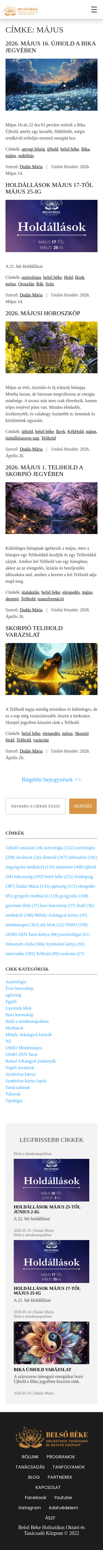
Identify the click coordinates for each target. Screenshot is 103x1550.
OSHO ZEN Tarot (21, 1054)
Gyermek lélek (18, 1008)
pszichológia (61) (74, 934)
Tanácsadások (17, 1087)
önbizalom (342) (82, 857)
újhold (52, 149)
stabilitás (26, 155)
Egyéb (11, 1001)
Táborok (12, 1094)
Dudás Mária (31, 166)
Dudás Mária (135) (33, 886)
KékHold (76, 431)
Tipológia (14, 1100)
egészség (13, 995)
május (10, 155)
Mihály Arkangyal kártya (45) (61, 915)
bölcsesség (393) (28, 876)
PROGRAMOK (60, 1457)
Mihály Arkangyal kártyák (28, 1034)
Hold (68, 277)
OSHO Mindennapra (23, 1047)
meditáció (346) (19, 915)
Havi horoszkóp (19, 1014)
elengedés (71, 592)
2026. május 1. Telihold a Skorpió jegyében (44, 470)
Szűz (50, 284)
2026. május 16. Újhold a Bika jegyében (50, 46)
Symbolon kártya (20, 1074)
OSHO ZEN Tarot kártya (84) (31, 934)
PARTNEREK (60, 1477)
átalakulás (30, 592)
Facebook (35, 1497)
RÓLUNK (30, 1457)
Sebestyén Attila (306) (25, 944)
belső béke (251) (59, 876)
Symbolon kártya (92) (65, 944)
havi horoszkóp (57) (58, 905)
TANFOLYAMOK (68, 1467)
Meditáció (14, 1028)
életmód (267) (54, 857)
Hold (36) (85, 905)
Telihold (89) (47, 953)
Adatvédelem (63, 1508)
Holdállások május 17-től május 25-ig (49, 188)
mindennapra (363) (22, 924)
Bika (85, 149)
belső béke (69, 149)
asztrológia (31, 277)
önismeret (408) (70, 867)
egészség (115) (64, 886)
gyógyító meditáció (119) (36, 896)
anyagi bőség (33, 149)
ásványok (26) (28, 857)
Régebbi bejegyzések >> (51, 779)
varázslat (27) (72, 953)
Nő (8, 1041)
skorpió (12, 598)
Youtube (63, 1497)
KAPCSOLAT (48, 1487)
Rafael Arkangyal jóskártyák (30, 1061)
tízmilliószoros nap (22, 438)
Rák (39, 284)
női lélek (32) (52, 924)
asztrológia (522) (59, 847)
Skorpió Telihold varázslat (34, 631)
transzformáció (51, 598)
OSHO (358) (76, 924)
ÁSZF (50, 1518)
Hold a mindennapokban (27, 1021)
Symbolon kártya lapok (25, 1080)
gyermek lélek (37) (22, 905)
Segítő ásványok (19, 1067)
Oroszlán (26, 284)
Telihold (48, 438)
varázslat (41, 740)
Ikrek (79, 277)
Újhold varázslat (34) (24, 847)
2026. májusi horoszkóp (42, 313)
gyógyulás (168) (74, 896)
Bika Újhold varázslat (42, 1369)
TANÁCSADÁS (30, 1467)
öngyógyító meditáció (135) (30, 867)
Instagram (29, 1508)
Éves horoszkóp (19, 988)
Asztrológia (15, 981)
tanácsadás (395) (20, 953)
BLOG (34, 1477)
